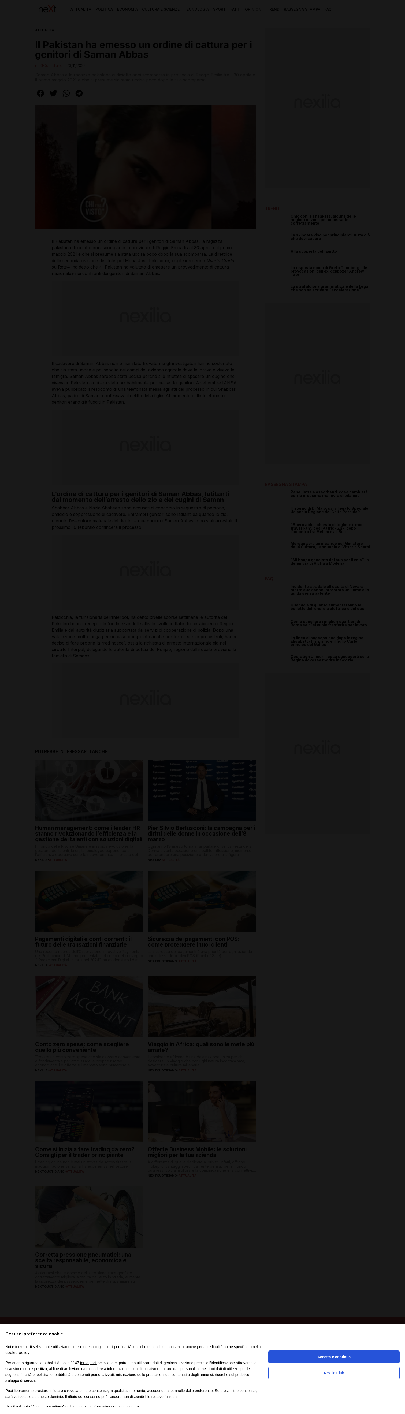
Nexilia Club (334, 1373)
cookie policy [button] (17, 1352)
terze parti (88, 1363)
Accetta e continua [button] (334, 1357)
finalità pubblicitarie (37, 1374)
